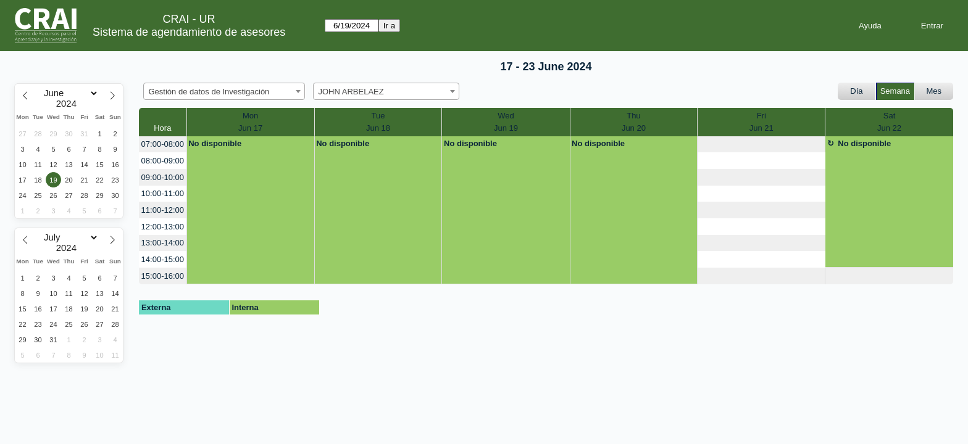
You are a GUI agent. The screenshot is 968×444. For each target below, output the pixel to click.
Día (856, 91)
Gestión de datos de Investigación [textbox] (209, 91)
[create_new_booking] (761, 144)
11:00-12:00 (162, 210)
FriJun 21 (761, 122)
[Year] (69, 104)
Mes (934, 91)
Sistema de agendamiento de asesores (189, 32)
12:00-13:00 (162, 226)
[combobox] (224, 91)
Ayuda (870, 25)
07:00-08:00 (162, 144)
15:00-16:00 (162, 276)
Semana (895, 91)
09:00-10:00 (162, 177)
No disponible (214, 143)
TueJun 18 (378, 122)
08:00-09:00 (162, 160)
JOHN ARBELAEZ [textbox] (351, 91)
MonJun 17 (250, 122)
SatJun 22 (889, 122)
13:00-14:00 (162, 242)
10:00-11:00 (162, 193)
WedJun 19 (506, 122)
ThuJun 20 (634, 122)
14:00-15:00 (162, 259)
